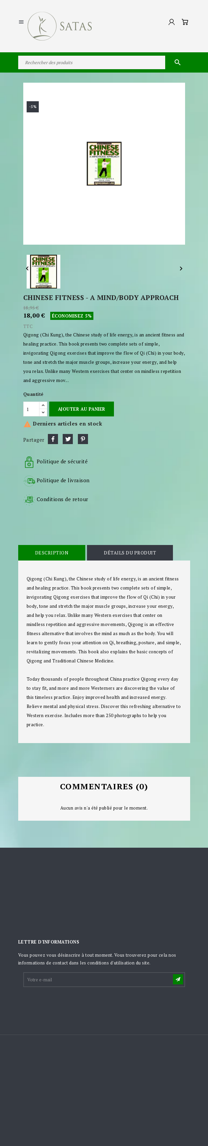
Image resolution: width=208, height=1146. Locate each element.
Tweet (68, 439)
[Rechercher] (104, 62)
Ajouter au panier (81, 409)
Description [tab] (52, 552)
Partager (53, 439)
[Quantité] (31, 409)
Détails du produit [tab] (130, 552)
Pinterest (83, 439)
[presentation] (75, 1004)
